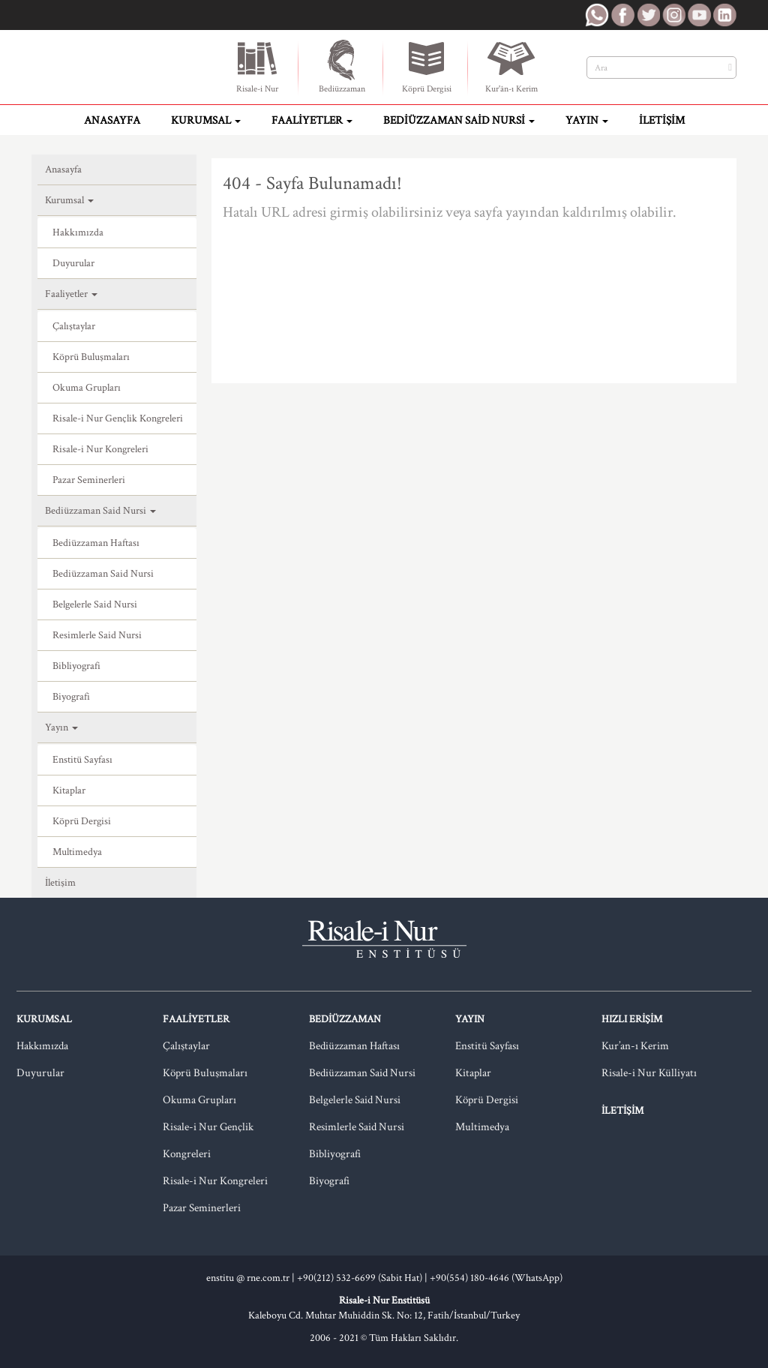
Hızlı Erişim (632, 1019)
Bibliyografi (76, 666)
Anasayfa (112, 120)
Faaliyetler (312, 120)
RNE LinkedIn (724, 15)
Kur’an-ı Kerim (635, 1046)
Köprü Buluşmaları (91, 357)
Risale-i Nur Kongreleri (100, 449)
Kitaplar (69, 790)
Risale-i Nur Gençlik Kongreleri (117, 418)
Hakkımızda (78, 232)
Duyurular (73, 263)
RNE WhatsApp (597, 15)
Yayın (587, 120)
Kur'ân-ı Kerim (511, 66)
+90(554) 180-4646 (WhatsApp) (496, 1278)
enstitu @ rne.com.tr (248, 1278)
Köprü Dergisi (426, 66)
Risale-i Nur (257, 66)
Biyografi (71, 697)
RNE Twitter (648, 15)
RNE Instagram (674, 15)
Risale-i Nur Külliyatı (649, 1073)
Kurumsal (206, 120)
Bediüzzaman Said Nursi (459, 120)
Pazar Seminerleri (88, 480)
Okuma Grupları (86, 387)
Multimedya (77, 852)
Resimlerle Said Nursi (97, 635)
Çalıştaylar (73, 326)
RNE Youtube (699, 15)
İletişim (662, 120)
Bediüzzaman (342, 66)
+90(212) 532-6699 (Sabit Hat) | (363, 1278)
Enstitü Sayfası (82, 759)
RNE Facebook (622, 15)
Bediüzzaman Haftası (96, 543)
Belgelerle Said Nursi (94, 604)
